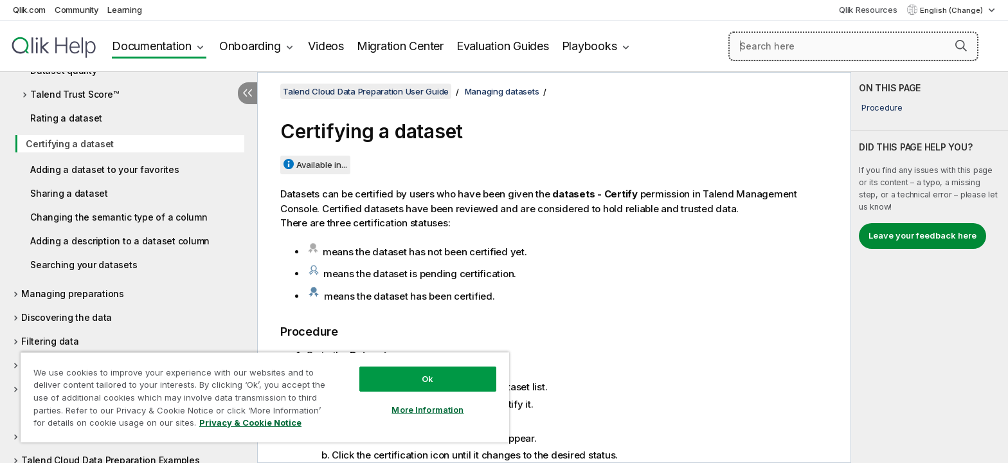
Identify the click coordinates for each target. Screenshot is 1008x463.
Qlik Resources (868, 10)
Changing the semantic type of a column (119, 217)
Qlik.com (29, 10)
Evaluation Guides (502, 46)
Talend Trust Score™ (74, 94)
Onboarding (250, 46)
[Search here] (853, 46)
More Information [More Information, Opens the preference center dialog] (428, 409)
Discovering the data (66, 317)
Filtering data (50, 341)
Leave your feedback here (923, 235)
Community (77, 10)
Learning (124, 10)
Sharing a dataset (69, 193)
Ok (427, 379)
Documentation (152, 46)
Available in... (321, 164)
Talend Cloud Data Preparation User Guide (366, 91)
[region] (265, 397)
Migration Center (400, 46)
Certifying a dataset (70, 143)
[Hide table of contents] (247, 93)
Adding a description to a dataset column (120, 240)
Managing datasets (502, 91)
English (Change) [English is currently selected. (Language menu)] (952, 10)
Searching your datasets (83, 264)
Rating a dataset (66, 118)
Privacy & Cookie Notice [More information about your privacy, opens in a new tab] (250, 422)
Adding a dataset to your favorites (104, 169)
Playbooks (589, 46)
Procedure (882, 107)
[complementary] (929, 267)
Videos (326, 46)
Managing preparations (72, 293)
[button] (961, 45)
